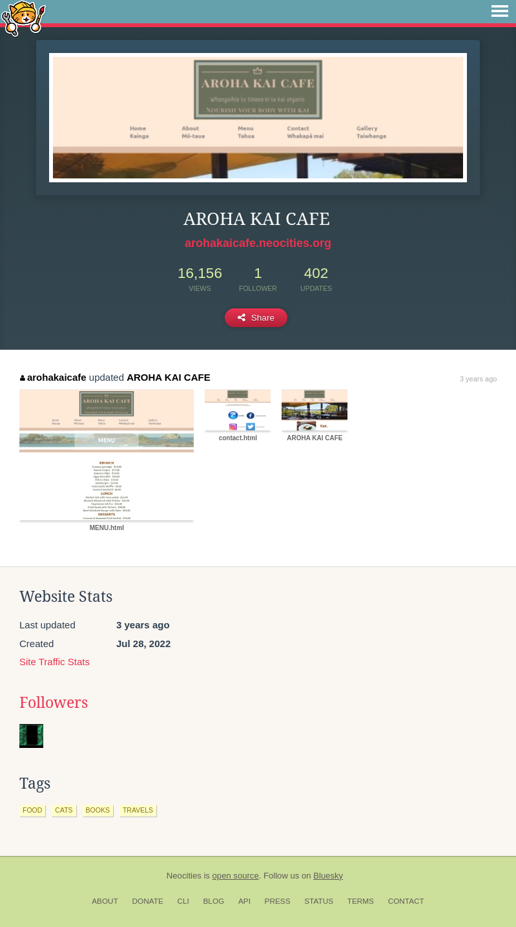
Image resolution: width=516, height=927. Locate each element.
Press (278, 901)
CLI (183, 901)
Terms (360, 901)
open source (235, 875)
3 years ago (478, 379)
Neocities (184, 875)
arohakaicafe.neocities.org (258, 243)
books (98, 810)
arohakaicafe (53, 377)
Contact (406, 901)
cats (63, 810)
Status (318, 901)
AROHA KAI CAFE (168, 377)
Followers (53, 702)
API (244, 901)
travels (138, 810)
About (105, 901)
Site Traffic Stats (54, 661)
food (32, 810)
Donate (147, 901)
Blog (213, 901)
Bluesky (328, 875)
